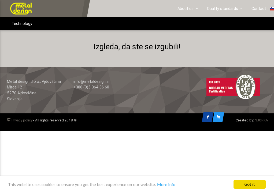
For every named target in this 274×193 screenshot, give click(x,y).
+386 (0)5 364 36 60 (91, 87)
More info (166, 185)
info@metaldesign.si (91, 81)
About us (188, 8)
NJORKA (261, 120)
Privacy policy (19, 120)
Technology (22, 23)
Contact (258, 8)
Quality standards (225, 8)
